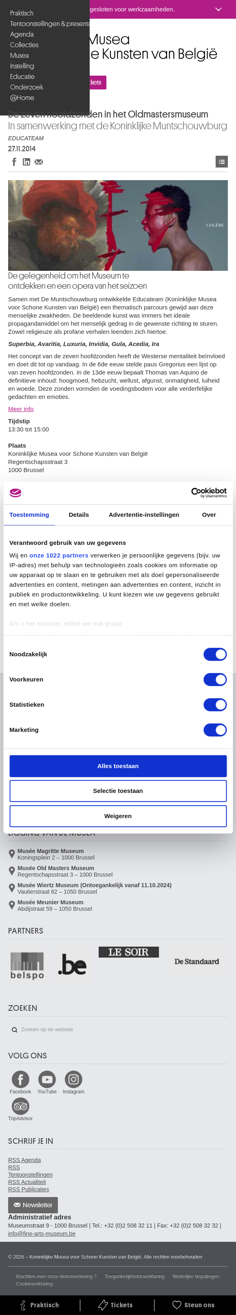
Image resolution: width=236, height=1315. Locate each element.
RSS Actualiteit (27, 1182)
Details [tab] (79, 514)
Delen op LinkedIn (26, 162)
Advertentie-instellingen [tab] (144, 514)
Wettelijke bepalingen (196, 1276)
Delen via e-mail (39, 162)
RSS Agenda (24, 1160)
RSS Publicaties (28, 1189)
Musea (19, 55)
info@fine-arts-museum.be (41, 1233)
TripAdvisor (20, 1118)
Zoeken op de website (15, 1030)
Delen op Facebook (14, 162)
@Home (22, 97)
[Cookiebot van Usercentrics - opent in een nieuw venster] (191, 493)
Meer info (21, 408)
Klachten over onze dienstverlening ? (56, 1276)
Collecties (24, 44)
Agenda (22, 34)
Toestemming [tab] (29, 514)
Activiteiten (222, 162)
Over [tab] (209, 514)
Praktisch (21, 13)
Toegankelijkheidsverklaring (135, 1276)
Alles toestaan (118, 765)
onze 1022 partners (58, 555)
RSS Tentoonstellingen (30, 1171)
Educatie (22, 76)
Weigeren (118, 815)
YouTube (47, 1092)
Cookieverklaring (34, 1284)
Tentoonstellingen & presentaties (46, 23)
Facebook (20, 1092)
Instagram (73, 1092)
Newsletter (38, 1205)
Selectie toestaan (118, 790)
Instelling (22, 66)
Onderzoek (26, 87)
